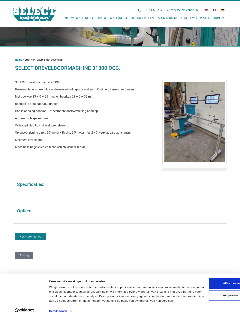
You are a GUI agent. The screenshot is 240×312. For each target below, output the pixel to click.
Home (18, 59)
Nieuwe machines (78, 18)
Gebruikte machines (109, 18)
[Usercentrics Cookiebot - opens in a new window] (24, 304)
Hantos (204, 18)
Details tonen (58, 304)
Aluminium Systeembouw (176, 18)
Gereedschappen (141, 18)
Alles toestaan (208, 272)
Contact (220, 18)
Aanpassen (209, 284)
